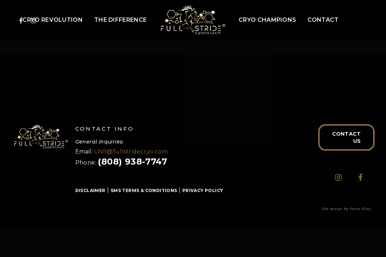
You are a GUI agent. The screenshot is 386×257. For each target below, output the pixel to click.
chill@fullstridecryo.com (131, 151)
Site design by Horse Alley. (346, 208)
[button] (346, 137)
